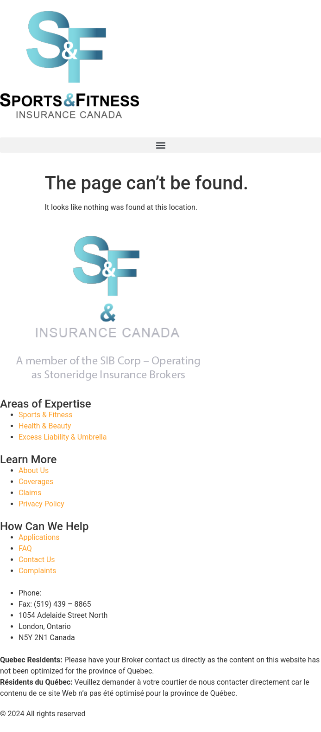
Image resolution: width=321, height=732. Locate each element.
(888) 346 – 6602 (71, 593)
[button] (160, 145)
